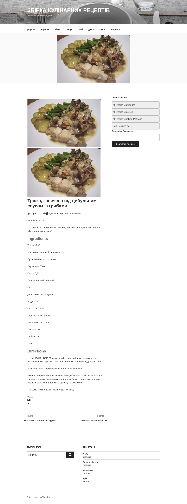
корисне (45, 29)
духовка (53, 213)
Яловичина (88, 470)
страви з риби (38, 213)
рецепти (31, 29)
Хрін (85, 478)
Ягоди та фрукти (90, 462)
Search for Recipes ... (122, 131)
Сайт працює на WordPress (39, 497)
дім (91, 29)
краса (102, 29)
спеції (69, 29)
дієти (57, 29)
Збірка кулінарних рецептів (68, 10)
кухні (80, 29)
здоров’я (115, 29)
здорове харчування (70, 213)
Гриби (85, 454)
